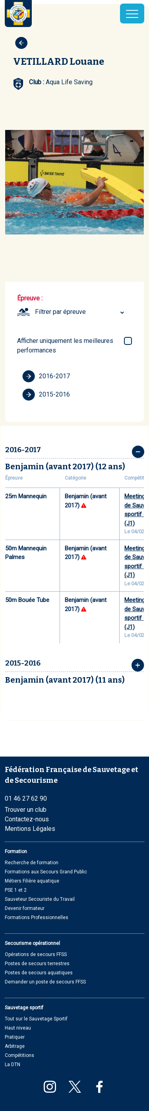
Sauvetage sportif (24, 1007)
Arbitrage (15, 1046)
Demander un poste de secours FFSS (45, 982)
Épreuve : (30, 298)
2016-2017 (46, 376)
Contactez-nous (27, 819)
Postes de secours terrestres (37, 963)
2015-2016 (46, 394)
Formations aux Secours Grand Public (46, 872)
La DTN (12, 1064)
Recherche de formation (31, 862)
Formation (16, 851)
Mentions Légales (30, 828)
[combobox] (80, 312)
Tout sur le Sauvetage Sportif (36, 1019)
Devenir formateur (25, 908)
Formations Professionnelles (36, 917)
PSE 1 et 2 (16, 890)
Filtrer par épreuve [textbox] (60, 311)
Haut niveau (18, 1028)
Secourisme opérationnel (32, 943)
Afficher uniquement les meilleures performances (65, 345)
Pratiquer (15, 1037)
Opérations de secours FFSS (36, 954)
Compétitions (19, 1055)
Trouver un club (25, 809)
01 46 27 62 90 (26, 798)
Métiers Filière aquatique (32, 881)
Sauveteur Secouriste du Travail (40, 899)
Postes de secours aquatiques (39, 973)
